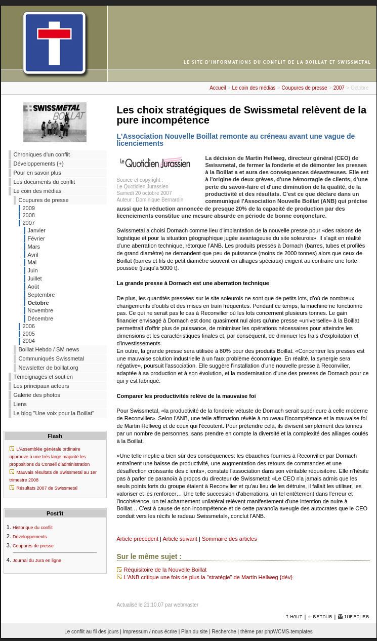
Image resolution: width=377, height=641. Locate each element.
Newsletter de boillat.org (48, 368)
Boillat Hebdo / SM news (49, 349)
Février (36, 238)
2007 (339, 88)
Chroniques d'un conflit (42, 154)
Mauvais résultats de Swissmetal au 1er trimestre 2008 (53, 476)
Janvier (37, 230)
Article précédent (138, 539)
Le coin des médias (253, 88)
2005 (29, 334)
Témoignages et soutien (43, 377)
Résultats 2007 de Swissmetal (47, 488)
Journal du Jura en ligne (37, 560)
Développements (30, 536)
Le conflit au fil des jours (91, 631)
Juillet (35, 278)
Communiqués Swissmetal (52, 358)
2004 (29, 341)
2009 (29, 208)
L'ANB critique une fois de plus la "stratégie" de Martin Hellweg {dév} (208, 577)
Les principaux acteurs (41, 386)
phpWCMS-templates (289, 631)
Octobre (38, 303)
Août (33, 287)
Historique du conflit (33, 527)
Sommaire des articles (229, 539)
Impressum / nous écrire (150, 631)
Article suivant (179, 539)
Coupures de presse (304, 88)
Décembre (41, 318)
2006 (29, 326)
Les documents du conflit (44, 182)
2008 (29, 215)
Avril (33, 255)
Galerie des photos (37, 395)
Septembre (41, 295)
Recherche (224, 631)
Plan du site (194, 631)
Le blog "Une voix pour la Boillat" (54, 413)
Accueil (218, 88)
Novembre (41, 310)
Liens (20, 404)
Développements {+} (39, 164)
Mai (32, 262)
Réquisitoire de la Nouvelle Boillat (165, 570)
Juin (33, 270)
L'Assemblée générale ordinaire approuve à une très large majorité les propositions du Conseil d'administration (50, 457)
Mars (34, 247)
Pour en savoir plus (37, 173)
